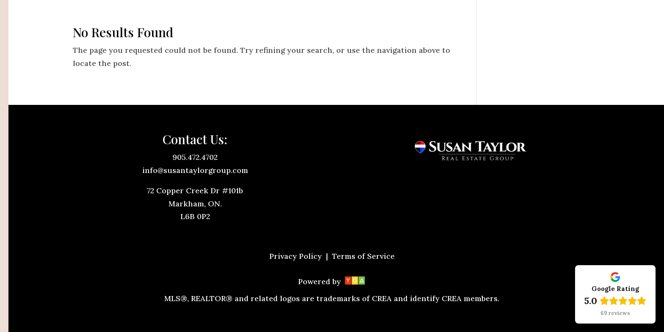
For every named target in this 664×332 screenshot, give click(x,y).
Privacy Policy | (299, 256)
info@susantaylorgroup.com (195, 170)
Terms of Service (363, 256)
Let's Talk (565, 17)
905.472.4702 (195, 157)
